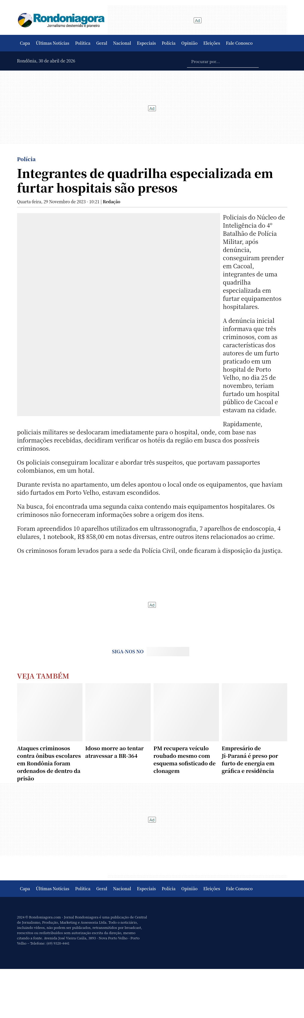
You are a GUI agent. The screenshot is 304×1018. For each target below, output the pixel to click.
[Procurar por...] (223, 61)
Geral (101, 43)
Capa (25, 43)
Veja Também (43, 675)
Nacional (122, 43)
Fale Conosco (239, 43)
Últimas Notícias (52, 43)
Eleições (211, 43)
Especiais (146, 43)
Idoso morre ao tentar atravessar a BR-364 (114, 751)
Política (83, 43)
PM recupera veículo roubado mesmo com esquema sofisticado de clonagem (185, 759)
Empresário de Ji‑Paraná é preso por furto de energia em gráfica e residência (250, 759)
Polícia (169, 43)
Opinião (189, 43)
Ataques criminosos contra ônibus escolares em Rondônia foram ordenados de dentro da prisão (49, 763)
